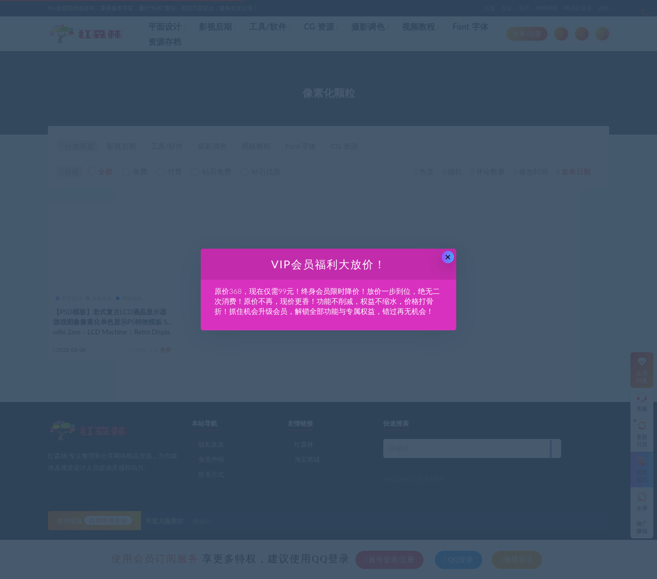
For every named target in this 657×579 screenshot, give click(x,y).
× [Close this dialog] (448, 257)
